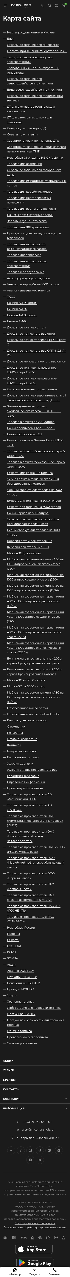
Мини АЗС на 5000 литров (26, 686)
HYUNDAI (14, 946)
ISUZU (11, 952)
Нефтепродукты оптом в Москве (31, 32)
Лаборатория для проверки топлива (34, 1007)
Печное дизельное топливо (27, 720)
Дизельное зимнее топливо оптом (32, 389)
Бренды (9, 1079)
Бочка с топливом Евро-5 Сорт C (31, 428)
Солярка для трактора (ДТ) (26, 128)
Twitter (21, 1150)
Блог (10, 38)
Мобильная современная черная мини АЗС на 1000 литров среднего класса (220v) (35, 616)
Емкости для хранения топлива (30, 473)
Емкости (13, 940)
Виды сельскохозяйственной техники (34, 89)
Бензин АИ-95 (17, 321)
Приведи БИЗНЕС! (20, 989)
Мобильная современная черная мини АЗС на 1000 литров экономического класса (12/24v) (35, 647)
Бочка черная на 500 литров (28, 513)
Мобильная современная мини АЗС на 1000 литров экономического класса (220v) (35, 564)
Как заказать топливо (23, 757)
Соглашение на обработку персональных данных (35, 1227)
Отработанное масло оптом (27, 708)
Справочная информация (26, 782)
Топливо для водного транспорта (31, 208)
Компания (11, 1098)
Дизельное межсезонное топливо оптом (36, 361)
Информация (14, 1108)
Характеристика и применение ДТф (33, 140)
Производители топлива (25, 788)
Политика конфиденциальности (35, 1223)
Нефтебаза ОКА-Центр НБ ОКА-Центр (35, 157)
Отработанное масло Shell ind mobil (33, 714)
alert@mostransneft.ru (38, 1129)
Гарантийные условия (23, 776)
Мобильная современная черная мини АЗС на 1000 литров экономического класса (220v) (35, 632)
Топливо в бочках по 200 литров (31, 422)
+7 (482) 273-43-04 (36, 1122)
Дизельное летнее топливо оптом (31, 333)
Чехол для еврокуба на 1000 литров (33, 284)
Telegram (40, 1150)
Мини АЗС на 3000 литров (26, 680)
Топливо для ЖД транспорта (28, 227)
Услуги (12, 995)
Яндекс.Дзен (30, 1160)
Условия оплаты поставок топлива (32, 769)
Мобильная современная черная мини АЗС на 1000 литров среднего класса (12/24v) (35, 601)
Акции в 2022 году (20, 970)
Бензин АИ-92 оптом (22, 303)
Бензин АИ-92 (17, 309)
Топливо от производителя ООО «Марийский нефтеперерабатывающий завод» (35, 862)
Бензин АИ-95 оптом (22, 315)
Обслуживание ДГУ (21, 1014)
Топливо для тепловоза (24, 255)
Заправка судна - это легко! (27, 221)
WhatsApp (59, 1150)
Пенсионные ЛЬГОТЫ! (23, 983)
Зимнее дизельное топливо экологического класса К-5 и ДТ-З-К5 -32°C (34, 410)
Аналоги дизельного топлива (28, 290)
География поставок (22, 751)
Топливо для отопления (24, 164)
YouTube (49, 1150)
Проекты (13, 933)
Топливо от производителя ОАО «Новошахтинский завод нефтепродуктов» (30, 836)
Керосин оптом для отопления (29, 541)
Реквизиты (15, 732)
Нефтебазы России (21, 927)
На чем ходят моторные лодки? (30, 215)
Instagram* (30, 1150)
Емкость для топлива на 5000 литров (34, 500)
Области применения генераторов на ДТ (37, 51)
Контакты (14, 745)
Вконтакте (11, 1150)
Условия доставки (20, 763)
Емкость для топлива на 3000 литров (34, 507)
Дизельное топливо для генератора (33, 45)
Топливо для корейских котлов (29, 191)
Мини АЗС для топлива (24, 553)
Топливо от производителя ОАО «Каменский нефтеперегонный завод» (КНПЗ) (35, 820)
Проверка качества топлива (27, 1037)
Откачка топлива (19, 1031)
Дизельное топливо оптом (26, 327)
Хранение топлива (20, 1001)
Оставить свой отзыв (22, 739)
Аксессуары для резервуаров (28, 278)
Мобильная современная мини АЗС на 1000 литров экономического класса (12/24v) (35, 697)
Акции (11, 964)
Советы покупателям (22, 134)
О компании (16, 726)
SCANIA (12, 958)
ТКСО (11, 296)
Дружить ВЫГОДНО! (22, 977)
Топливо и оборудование (25, 272)
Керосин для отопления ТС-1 (28, 547)
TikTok (40, 1160)
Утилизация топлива (22, 1043)
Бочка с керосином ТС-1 (24, 434)
